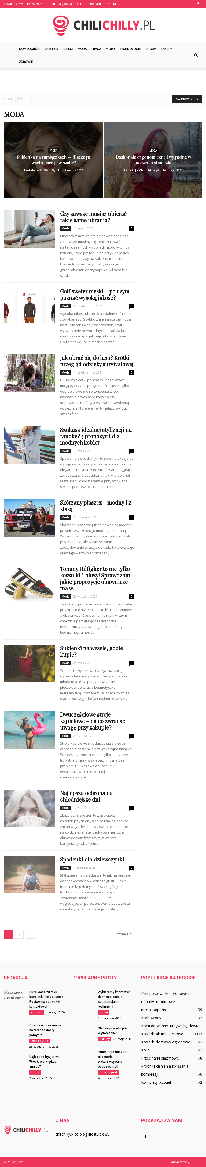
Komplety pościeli (156, 1082)
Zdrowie (26, 61)
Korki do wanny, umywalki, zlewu (169, 1025)
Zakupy (166, 49)
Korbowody (151, 1017)
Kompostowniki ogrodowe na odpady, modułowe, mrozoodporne (167, 1001)
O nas (81, 4)
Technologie (130, 49)
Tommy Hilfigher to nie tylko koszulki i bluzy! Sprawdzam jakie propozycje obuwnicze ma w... (95, 578)
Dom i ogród (29, 49)
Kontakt (113, 4)
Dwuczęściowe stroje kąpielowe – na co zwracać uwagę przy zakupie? (92, 721)
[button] (195, 55)
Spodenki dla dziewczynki (92, 859)
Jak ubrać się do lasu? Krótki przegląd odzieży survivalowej (96, 361)
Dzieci (68, 49)
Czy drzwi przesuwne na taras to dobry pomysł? (45, 1030)
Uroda (150, 49)
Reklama (96, 4)
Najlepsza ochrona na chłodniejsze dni (86, 796)
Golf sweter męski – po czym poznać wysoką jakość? (95, 294)
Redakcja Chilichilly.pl (41, 170)
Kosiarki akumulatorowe (162, 1033)
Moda (82, 49)
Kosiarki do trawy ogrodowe (165, 1041)
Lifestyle (51, 49)
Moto (110, 49)
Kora (145, 1050)
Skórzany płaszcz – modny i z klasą (95, 505)
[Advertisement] (103, 80)
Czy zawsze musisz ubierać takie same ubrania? (93, 217)
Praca (96, 49)
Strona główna (62, 4)
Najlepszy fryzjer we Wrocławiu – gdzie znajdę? (44, 1061)
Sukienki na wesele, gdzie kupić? (91, 651)
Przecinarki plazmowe (160, 1058)
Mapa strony (179, 1162)
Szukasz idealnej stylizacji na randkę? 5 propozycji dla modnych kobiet (96, 436)
